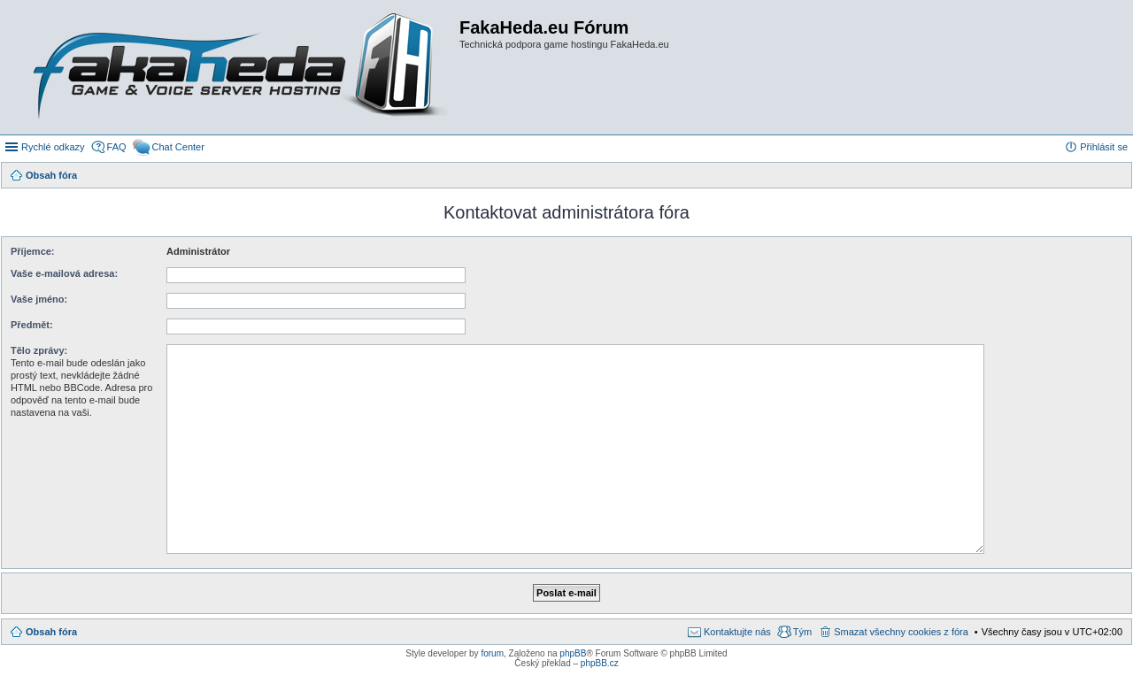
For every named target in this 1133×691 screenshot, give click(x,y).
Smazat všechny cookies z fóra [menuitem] (901, 631)
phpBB (572, 653)
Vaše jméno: (39, 299)
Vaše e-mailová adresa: (64, 273)
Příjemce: (33, 251)
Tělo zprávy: (39, 350)
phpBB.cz (600, 663)
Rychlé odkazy (53, 147)
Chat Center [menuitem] (178, 147)
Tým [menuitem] (802, 631)
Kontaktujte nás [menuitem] (737, 631)
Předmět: (32, 324)
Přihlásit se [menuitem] (1104, 147)
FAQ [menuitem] (117, 147)
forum (492, 653)
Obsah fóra (51, 631)
